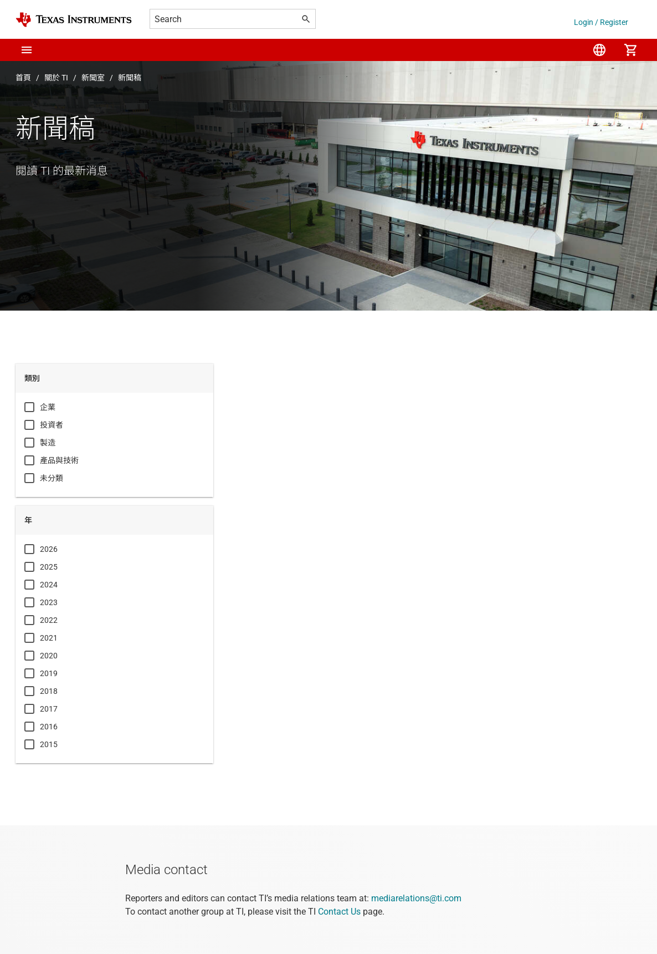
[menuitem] (599, 50)
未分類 (51, 478)
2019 (49, 673)
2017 (49, 708)
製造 (47, 442)
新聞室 (93, 77)
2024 (49, 584)
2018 (49, 691)
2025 (49, 566)
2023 (49, 602)
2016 (49, 726)
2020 (49, 655)
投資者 (51, 424)
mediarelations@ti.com (416, 898)
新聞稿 (129, 77)
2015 (49, 744)
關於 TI (56, 77)
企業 (47, 407)
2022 (49, 620)
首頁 (23, 77)
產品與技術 (59, 460)
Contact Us (339, 911)
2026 (49, 549)
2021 (49, 637)
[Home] (74, 19)
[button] (26, 50)
